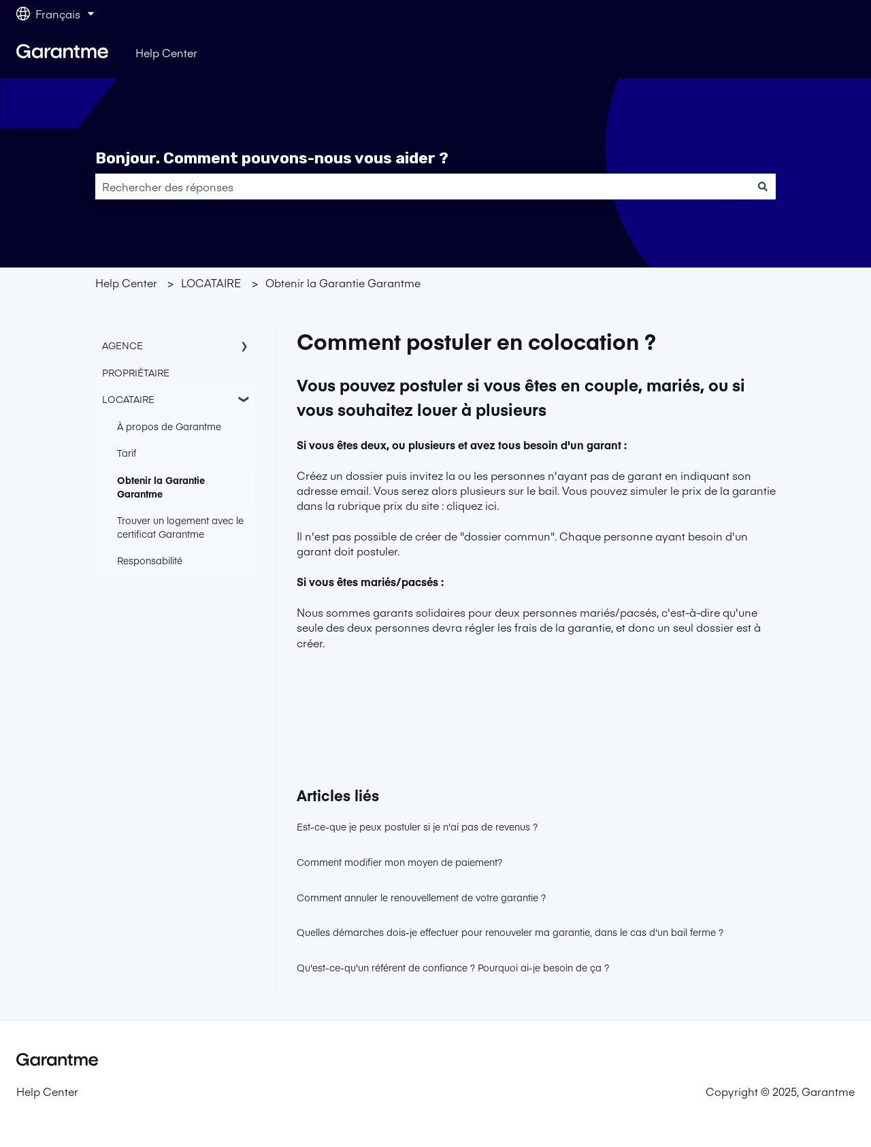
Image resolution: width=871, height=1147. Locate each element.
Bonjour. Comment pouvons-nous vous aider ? (271, 157)
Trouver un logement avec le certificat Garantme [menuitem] (180, 526)
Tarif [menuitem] (126, 452)
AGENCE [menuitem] (122, 345)
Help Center (166, 52)
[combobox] (422, 186)
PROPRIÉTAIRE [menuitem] (135, 372)
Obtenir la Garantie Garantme (343, 282)
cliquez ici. (472, 505)
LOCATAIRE (211, 282)
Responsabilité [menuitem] (149, 560)
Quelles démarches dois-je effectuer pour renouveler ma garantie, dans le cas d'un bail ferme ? (510, 932)
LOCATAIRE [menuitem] (128, 399)
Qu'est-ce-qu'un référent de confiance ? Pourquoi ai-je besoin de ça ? (453, 967)
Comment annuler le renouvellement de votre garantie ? (421, 897)
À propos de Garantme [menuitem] (169, 426)
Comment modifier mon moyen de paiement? (399, 862)
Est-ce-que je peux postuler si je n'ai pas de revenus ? (417, 826)
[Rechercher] (763, 186)
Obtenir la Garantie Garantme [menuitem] (161, 486)
